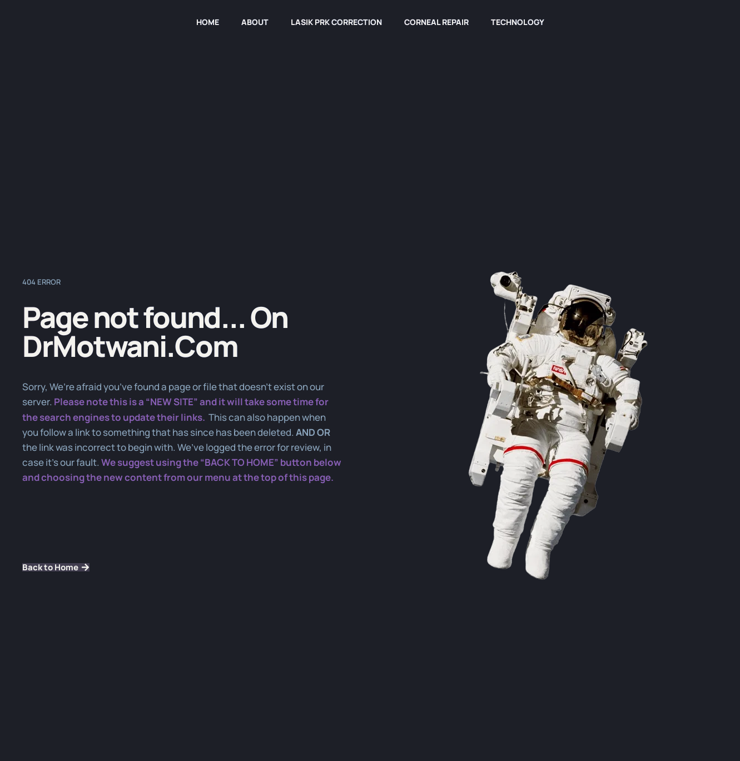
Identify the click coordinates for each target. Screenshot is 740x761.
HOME (207, 22)
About (255, 22)
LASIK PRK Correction (336, 22)
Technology (517, 22)
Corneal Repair (436, 22)
